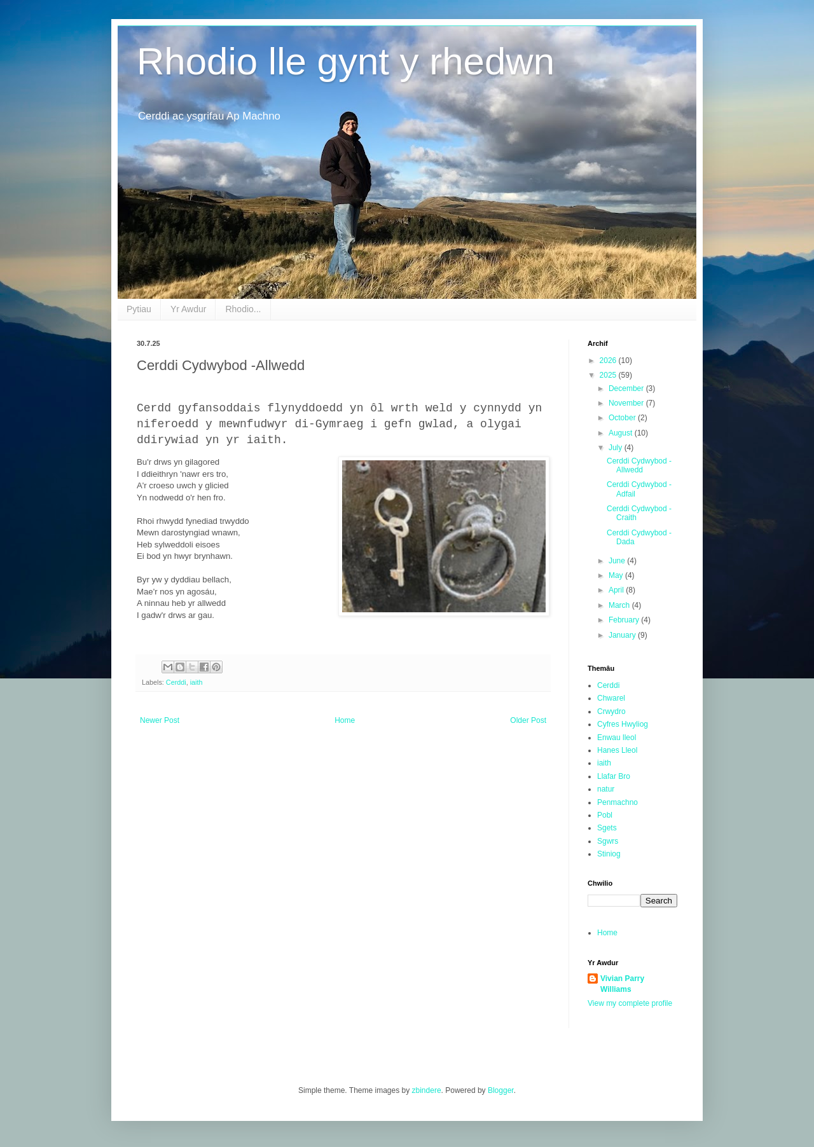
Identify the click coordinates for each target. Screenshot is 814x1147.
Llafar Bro (613, 776)
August (622, 433)
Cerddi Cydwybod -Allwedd (639, 465)
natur (605, 789)
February (625, 619)
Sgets (607, 827)
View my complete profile (630, 1003)
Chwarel (611, 698)
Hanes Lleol (617, 750)
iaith (196, 682)
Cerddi (176, 682)
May (617, 575)
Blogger (501, 1090)
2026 (609, 360)
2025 (609, 375)
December (627, 388)
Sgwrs (607, 841)
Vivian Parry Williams (622, 984)
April (617, 590)
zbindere (426, 1090)
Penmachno (617, 802)
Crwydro (611, 711)
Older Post (528, 720)
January (623, 635)
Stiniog (609, 853)
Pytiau (139, 309)
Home (345, 720)
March (620, 605)
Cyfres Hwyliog (622, 724)
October (623, 417)
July (616, 447)
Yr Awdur (188, 309)
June (618, 560)
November (627, 403)
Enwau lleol (616, 737)
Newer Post (159, 720)
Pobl (604, 815)
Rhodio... (243, 309)
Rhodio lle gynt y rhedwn (346, 61)
